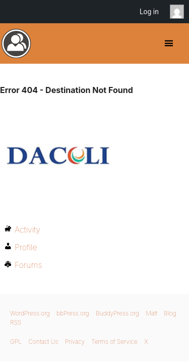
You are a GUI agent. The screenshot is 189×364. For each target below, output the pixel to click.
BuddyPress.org (16, 43)
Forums (28, 265)
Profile (26, 247)
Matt (151, 313)
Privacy (75, 341)
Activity (27, 229)
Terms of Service (114, 341)
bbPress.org (72, 313)
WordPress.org (30, 313)
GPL (16, 341)
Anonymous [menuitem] (179, 12)
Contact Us (43, 341)
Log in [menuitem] (149, 12)
